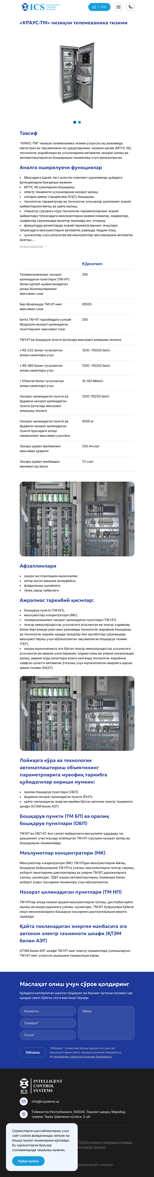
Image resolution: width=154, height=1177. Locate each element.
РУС (104, 7)
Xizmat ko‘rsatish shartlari (87, 1147)
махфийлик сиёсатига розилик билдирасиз (83, 1056)
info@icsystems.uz (45, 1101)
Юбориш (33, 1052)
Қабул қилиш (28, 1161)
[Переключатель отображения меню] (119, 7)
